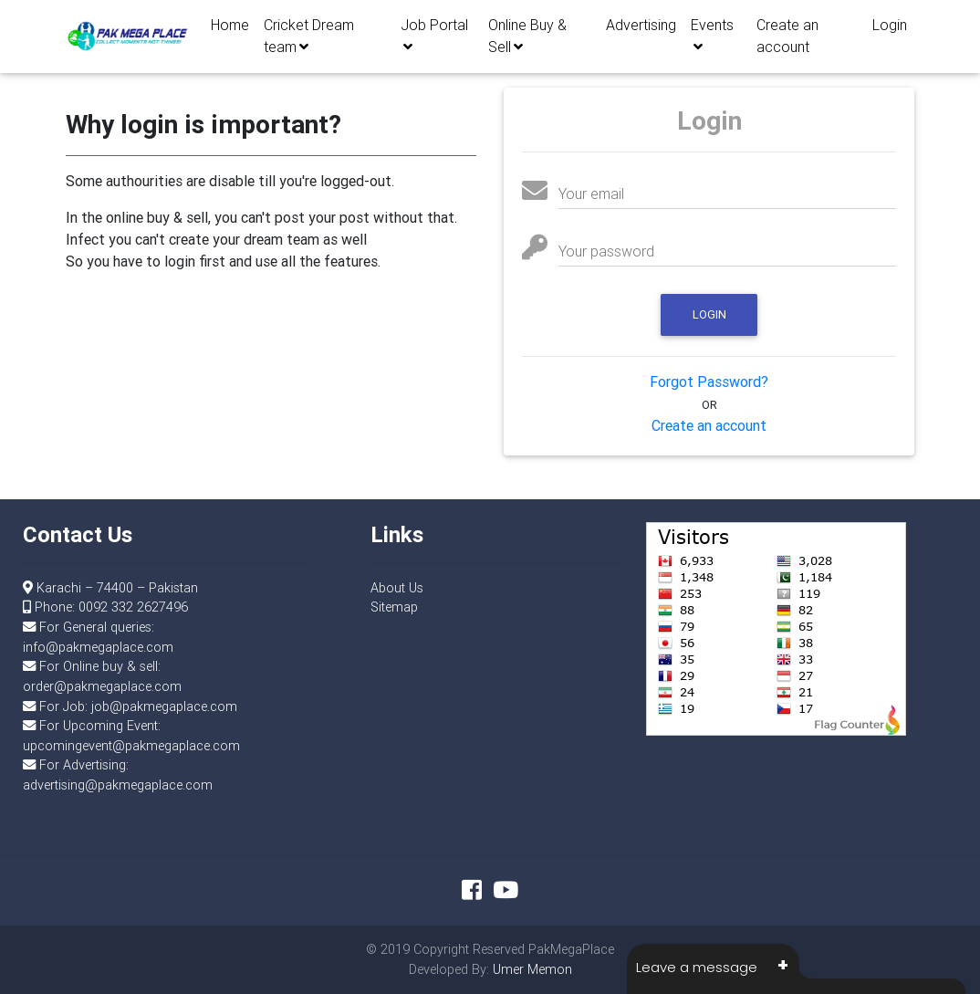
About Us (396, 588)
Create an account (787, 39)
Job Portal (434, 39)
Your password (606, 251)
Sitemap (394, 607)
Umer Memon (532, 970)
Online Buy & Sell (527, 39)
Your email (591, 194)
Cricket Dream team (309, 39)
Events (712, 39)
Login (889, 28)
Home (230, 28)
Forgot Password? (709, 382)
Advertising (641, 28)
